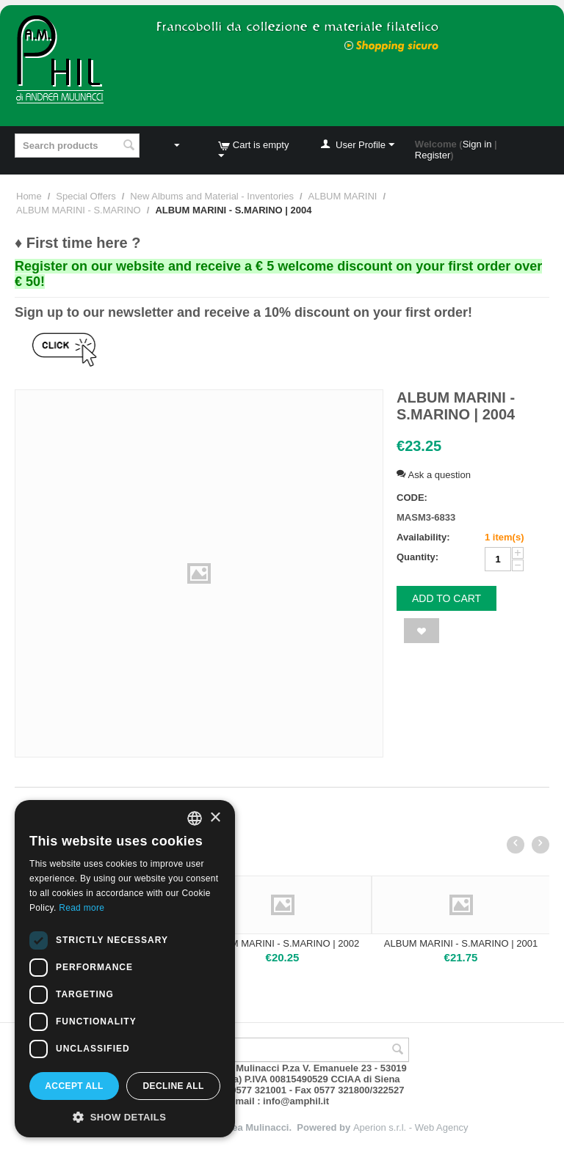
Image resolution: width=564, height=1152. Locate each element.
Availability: (423, 537)
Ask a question (434, 474)
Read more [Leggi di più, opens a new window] (81, 908)
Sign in (477, 144)
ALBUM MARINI (342, 196)
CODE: (412, 497)
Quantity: (417, 556)
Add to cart (446, 598)
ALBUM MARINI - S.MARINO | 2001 (461, 943)
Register (432, 155)
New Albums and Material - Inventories (212, 196)
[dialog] (125, 968)
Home (29, 196)
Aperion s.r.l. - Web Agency (411, 1127)
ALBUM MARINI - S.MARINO (78, 210)
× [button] (214, 817)
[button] (124, 1116)
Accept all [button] (74, 1086)
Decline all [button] (172, 1086)
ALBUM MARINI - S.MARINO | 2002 (282, 943)
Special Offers (85, 196)
